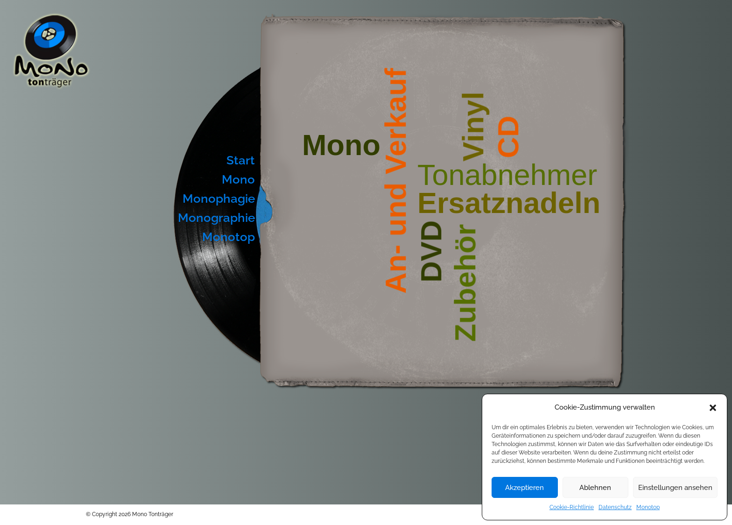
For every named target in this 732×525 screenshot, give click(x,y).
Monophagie (219, 199)
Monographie (216, 218)
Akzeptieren (524, 487)
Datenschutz (615, 507)
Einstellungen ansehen (675, 487)
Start (240, 160)
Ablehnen (595, 487)
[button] (713, 407)
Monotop (648, 507)
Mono (238, 179)
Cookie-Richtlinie (571, 507)
